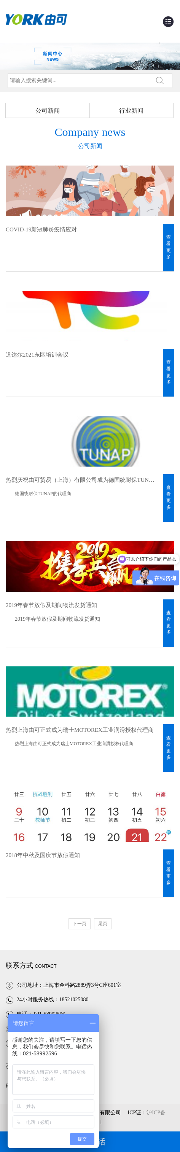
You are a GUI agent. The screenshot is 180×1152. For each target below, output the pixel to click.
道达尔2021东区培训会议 (37, 355)
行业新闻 (131, 110)
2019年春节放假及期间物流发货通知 (51, 605)
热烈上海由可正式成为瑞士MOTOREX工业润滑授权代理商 (80, 730)
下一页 (79, 923)
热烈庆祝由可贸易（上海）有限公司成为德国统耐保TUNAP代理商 (82, 480)
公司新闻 (47, 110)
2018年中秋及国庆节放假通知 (43, 855)
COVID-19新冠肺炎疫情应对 (41, 229)
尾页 (102, 923)
